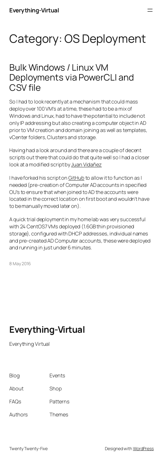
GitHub (76, 177)
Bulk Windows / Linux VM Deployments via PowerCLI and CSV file (71, 77)
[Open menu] (150, 10)
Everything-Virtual (34, 10)
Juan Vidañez (86, 164)
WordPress (143, 448)
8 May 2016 (20, 263)
